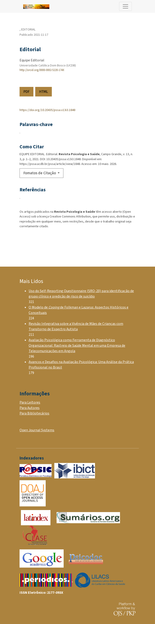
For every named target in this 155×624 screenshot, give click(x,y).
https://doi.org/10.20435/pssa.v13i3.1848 (47, 110)
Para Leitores (30, 402)
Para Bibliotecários (34, 413)
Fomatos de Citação (40, 173)
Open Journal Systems (37, 430)
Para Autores (30, 407)
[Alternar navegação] (125, 6)
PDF (26, 91)
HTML (43, 91)
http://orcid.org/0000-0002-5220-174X (42, 70)
